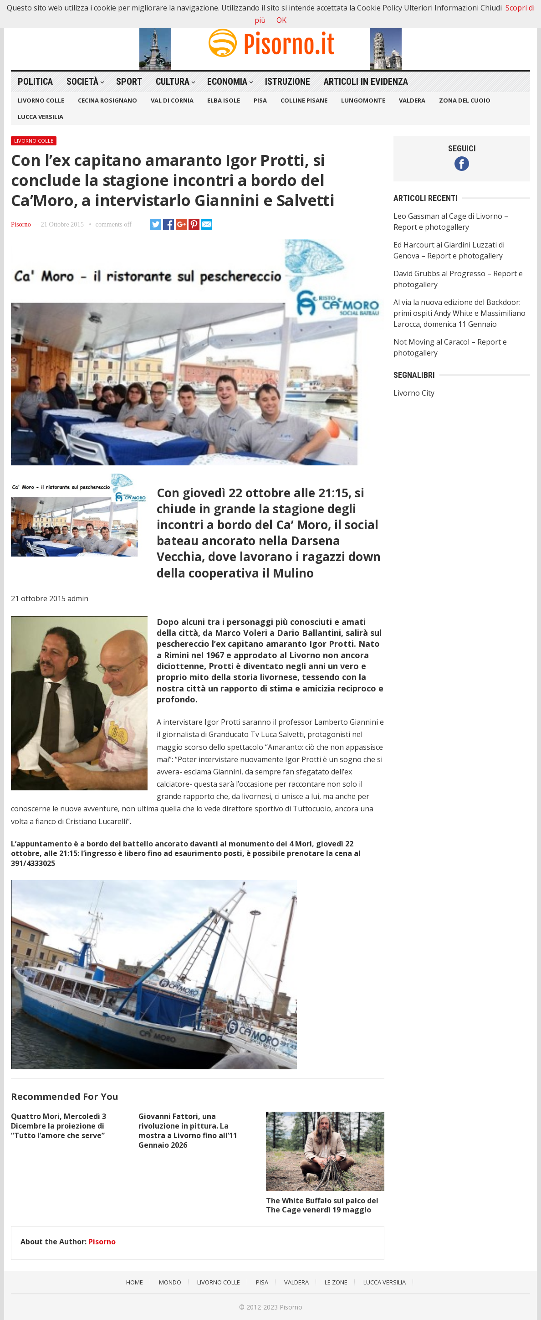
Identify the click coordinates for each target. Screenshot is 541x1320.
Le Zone (336, 1282)
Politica (35, 81)
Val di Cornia (172, 100)
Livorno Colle (41, 100)
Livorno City (413, 393)
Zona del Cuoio (464, 100)
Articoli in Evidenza (366, 81)
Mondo (170, 1282)
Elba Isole (223, 100)
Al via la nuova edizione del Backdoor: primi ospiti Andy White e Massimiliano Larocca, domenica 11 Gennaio (459, 313)
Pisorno (21, 224)
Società (82, 81)
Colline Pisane (304, 100)
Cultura (172, 81)
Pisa (260, 100)
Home (134, 1282)
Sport (129, 81)
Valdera (412, 100)
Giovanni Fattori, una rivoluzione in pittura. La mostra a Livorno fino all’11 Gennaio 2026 (187, 1130)
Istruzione (287, 81)
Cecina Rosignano (107, 100)
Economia (227, 81)
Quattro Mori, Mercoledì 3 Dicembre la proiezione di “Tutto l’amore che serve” (58, 1125)
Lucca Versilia (40, 117)
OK (281, 20)
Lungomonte (363, 100)
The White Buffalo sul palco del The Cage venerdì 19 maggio (322, 1205)
